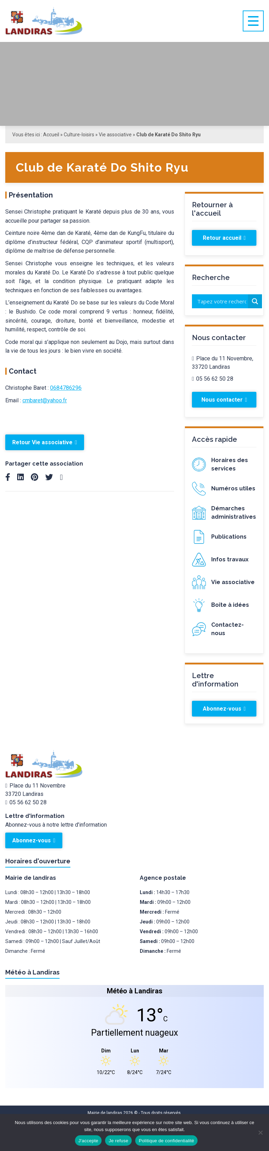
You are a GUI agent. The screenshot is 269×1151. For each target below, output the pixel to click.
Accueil (51, 134)
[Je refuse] (260, 1132)
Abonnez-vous (224, 708)
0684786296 (66, 387)
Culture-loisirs (79, 134)
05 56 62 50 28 (212, 378)
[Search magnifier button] (255, 301)
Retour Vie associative (44, 442)
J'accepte (88, 1140)
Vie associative (115, 134)
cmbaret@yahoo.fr (44, 400)
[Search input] (221, 301)
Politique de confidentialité (166, 1140)
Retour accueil (224, 238)
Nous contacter (224, 399)
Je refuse (118, 1140)
